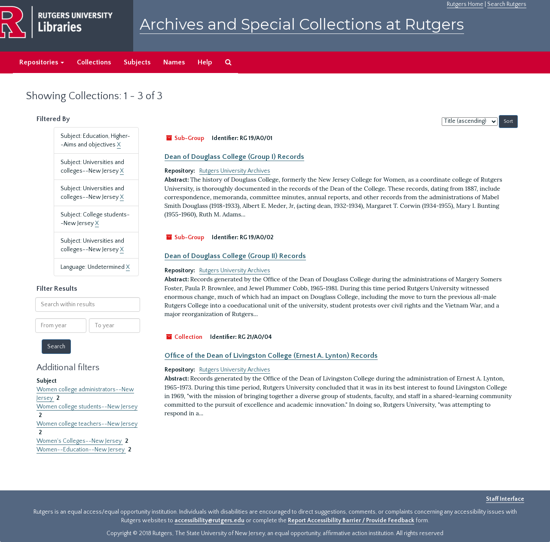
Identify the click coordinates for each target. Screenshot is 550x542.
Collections (94, 62)
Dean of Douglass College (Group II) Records (235, 256)
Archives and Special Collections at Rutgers (302, 24)
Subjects (137, 62)
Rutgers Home (465, 4)
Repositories (41, 62)
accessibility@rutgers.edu (209, 520)
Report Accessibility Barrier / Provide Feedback (351, 520)
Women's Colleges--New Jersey (80, 441)
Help (205, 62)
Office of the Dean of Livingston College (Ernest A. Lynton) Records (271, 355)
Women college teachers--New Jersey (87, 423)
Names (174, 62)
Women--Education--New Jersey (81, 449)
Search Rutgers (506, 4)
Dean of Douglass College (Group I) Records (234, 157)
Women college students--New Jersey (87, 406)
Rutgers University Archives (234, 170)
